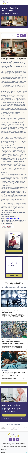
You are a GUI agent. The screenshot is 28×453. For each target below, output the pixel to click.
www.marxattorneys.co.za (13, 218)
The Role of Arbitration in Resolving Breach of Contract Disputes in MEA (13, 373)
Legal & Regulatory (13, 29)
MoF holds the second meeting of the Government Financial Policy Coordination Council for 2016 (13, 342)
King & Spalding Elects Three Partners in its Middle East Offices (13, 311)
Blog (6, 29)
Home (2, 29)
